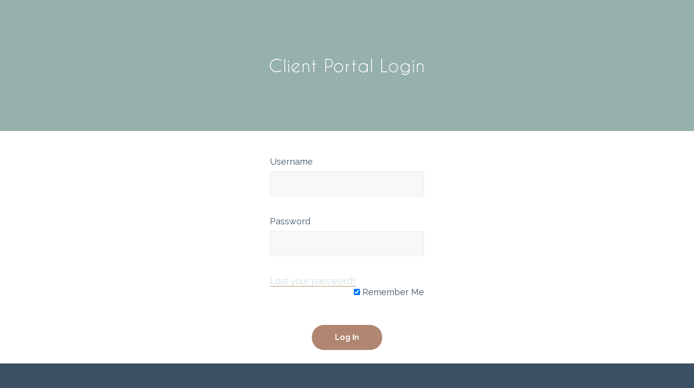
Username (291, 161)
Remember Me (389, 292)
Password (290, 221)
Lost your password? (313, 281)
